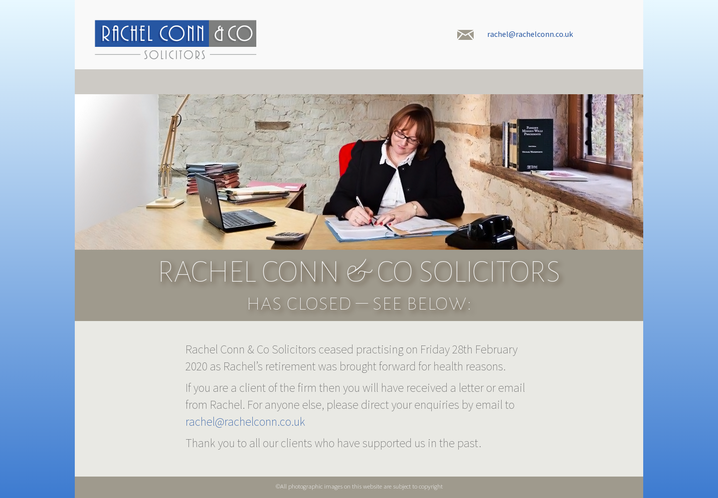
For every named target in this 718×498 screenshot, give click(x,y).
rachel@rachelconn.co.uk (530, 34)
